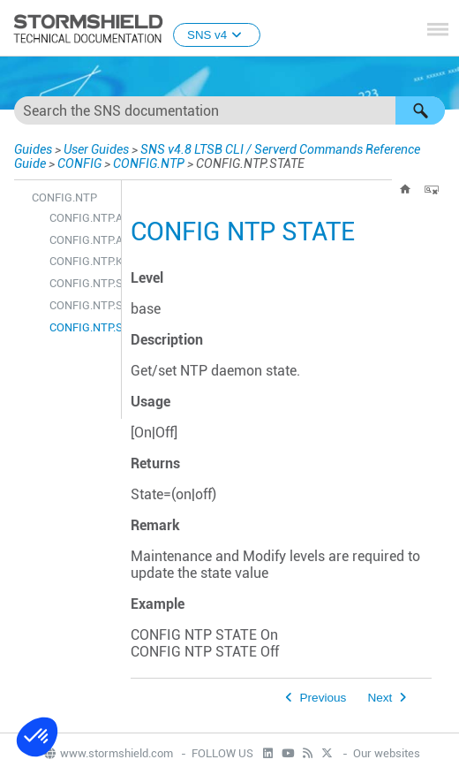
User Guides (96, 149)
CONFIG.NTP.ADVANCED (80, 240)
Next (379, 697)
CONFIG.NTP (148, 163)
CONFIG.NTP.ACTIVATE (80, 217)
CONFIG (79, 163)
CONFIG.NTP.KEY (80, 261)
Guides (33, 149)
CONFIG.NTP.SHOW (80, 305)
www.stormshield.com (108, 753)
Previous (323, 697)
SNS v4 (216, 35)
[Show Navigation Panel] (438, 29)
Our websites (386, 753)
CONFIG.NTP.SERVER (80, 283)
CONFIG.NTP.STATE (80, 327)
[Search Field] (229, 110)
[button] (420, 110)
